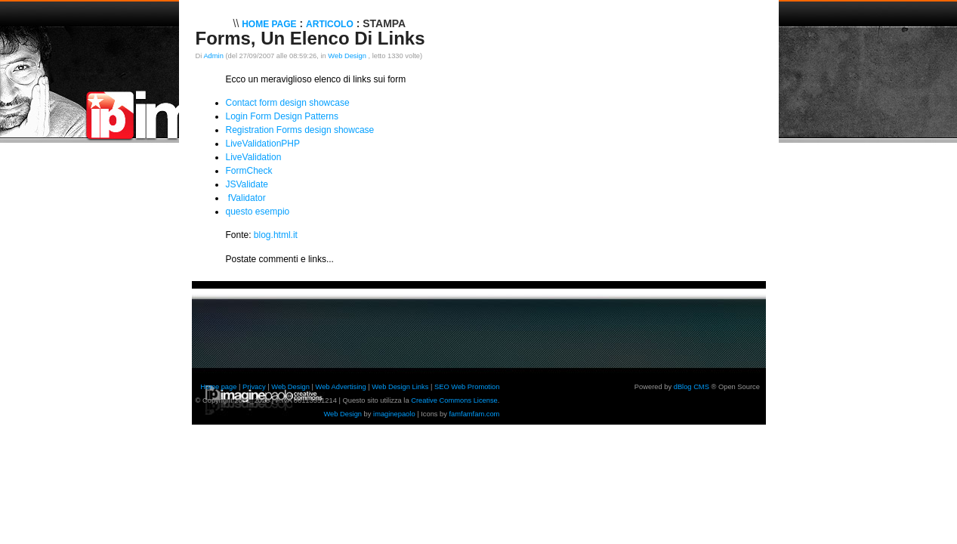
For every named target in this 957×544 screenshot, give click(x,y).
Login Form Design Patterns (282, 116)
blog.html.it (276, 235)
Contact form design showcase (288, 102)
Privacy (254, 387)
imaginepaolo (394, 414)
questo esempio (258, 211)
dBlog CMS (691, 387)
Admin (213, 56)
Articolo (329, 24)
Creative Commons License (454, 400)
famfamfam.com (474, 414)
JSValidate (247, 184)
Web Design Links (400, 387)
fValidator (247, 198)
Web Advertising (341, 387)
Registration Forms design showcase (300, 130)
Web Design (348, 56)
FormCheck (249, 170)
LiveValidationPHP (263, 143)
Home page (218, 387)
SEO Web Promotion (466, 387)
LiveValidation (254, 157)
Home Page (269, 24)
